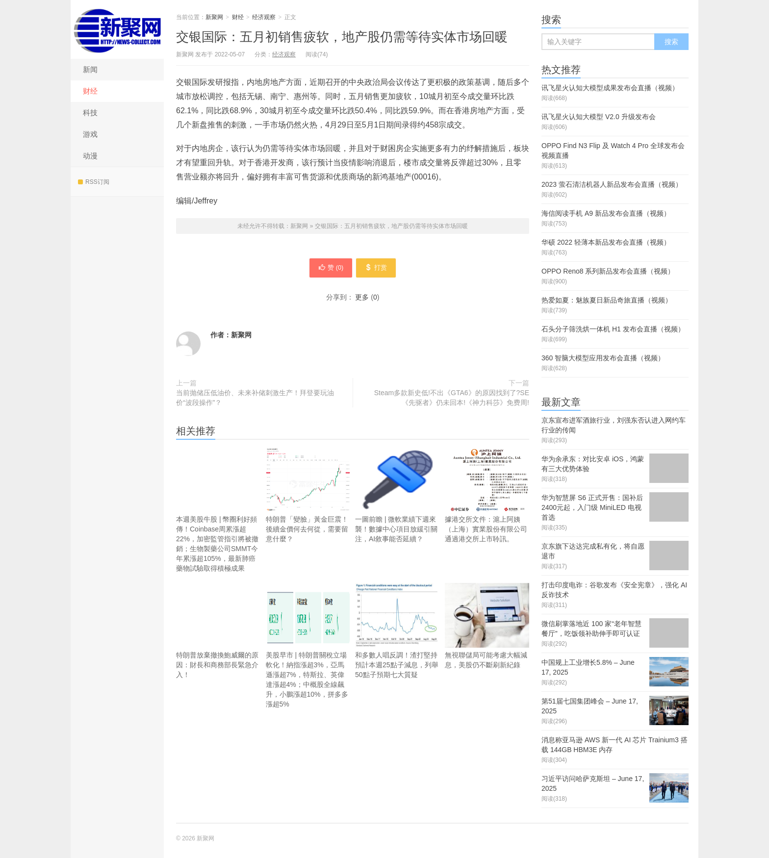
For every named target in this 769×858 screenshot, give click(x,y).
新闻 (90, 69)
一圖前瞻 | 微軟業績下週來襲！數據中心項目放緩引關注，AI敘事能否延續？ (397, 497)
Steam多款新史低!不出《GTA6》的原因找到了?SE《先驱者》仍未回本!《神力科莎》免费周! (451, 400)
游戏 (90, 134)
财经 (90, 91)
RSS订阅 (93, 181)
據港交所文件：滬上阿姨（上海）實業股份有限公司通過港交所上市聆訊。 (487, 497)
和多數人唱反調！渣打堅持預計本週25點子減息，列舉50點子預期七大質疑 (397, 633)
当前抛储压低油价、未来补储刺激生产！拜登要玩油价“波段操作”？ (255, 400)
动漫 (90, 155)
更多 (362, 299)
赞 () (326, 269)
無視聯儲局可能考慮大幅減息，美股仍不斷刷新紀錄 (487, 642)
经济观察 (264, 17)
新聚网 (117, 29)
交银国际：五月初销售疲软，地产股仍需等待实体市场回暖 (342, 36)
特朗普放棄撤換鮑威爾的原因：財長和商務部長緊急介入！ (218, 633)
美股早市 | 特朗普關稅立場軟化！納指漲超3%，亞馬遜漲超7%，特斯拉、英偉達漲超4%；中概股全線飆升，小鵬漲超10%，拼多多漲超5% (308, 647)
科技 (90, 112)
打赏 (380, 269)
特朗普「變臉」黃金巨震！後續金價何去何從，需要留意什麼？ (308, 497)
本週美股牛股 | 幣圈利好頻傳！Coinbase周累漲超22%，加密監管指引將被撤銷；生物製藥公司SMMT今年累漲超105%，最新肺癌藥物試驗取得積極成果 (218, 512)
